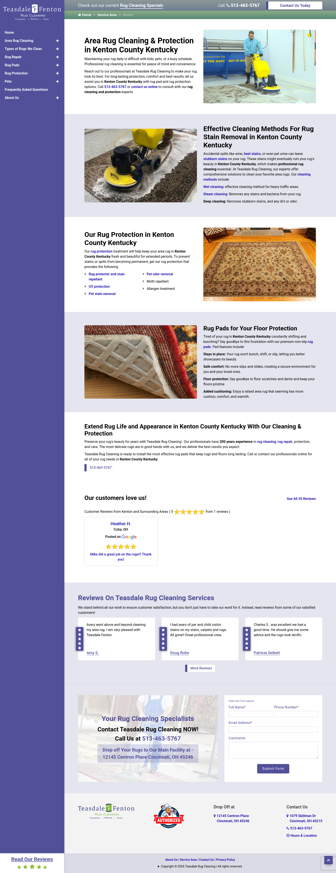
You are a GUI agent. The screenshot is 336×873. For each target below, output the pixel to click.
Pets (8, 81)
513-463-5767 (243, 5)
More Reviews (201, 668)
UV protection (99, 286)
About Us (12, 98)
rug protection (101, 251)
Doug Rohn (179, 653)
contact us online (144, 87)
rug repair (285, 442)
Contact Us (206, 859)
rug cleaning (266, 442)
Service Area (107, 15)
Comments (237, 738)
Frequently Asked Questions (26, 90)
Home (9, 32)
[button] (57, 41)
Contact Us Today (295, 5)
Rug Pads (12, 65)
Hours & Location (301, 836)
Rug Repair (13, 57)
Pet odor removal (160, 274)
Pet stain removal (102, 294)
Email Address (240, 723)
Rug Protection (16, 73)
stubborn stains (215, 159)
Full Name (237, 707)
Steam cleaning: (215, 194)
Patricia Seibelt (267, 653)
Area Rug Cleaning (19, 41)
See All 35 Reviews (301, 499)
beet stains (252, 154)
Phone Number (286, 707)
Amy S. (93, 653)
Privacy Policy (225, 859)
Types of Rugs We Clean (23, 49)
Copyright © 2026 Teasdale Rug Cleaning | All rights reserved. (201, 866)
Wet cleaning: (213, 187)
